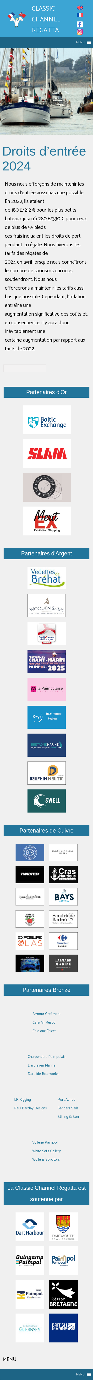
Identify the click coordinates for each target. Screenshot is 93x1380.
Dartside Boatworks (43, 1074)
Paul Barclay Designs (30, 1108)
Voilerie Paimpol (45, 1142)
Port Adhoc (66, 1100)
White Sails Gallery (46, 1151)
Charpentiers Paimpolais (47, 1057)
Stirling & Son (68, 1117)
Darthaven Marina (41, 1065)
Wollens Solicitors (46, 1160)
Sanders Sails (68, 1108)
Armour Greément (47, 1014)
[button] (80, 42)
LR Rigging (22, 1100)
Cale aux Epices (44, 1031)
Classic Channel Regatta (46, 19)
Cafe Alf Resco (44, 1023)
